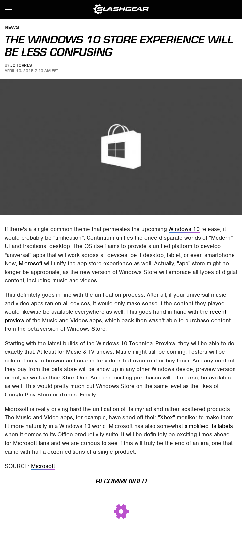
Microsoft (30, 263)
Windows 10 (184, 229)
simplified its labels (209, 425)
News (12, 28)
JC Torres (21, 65)
